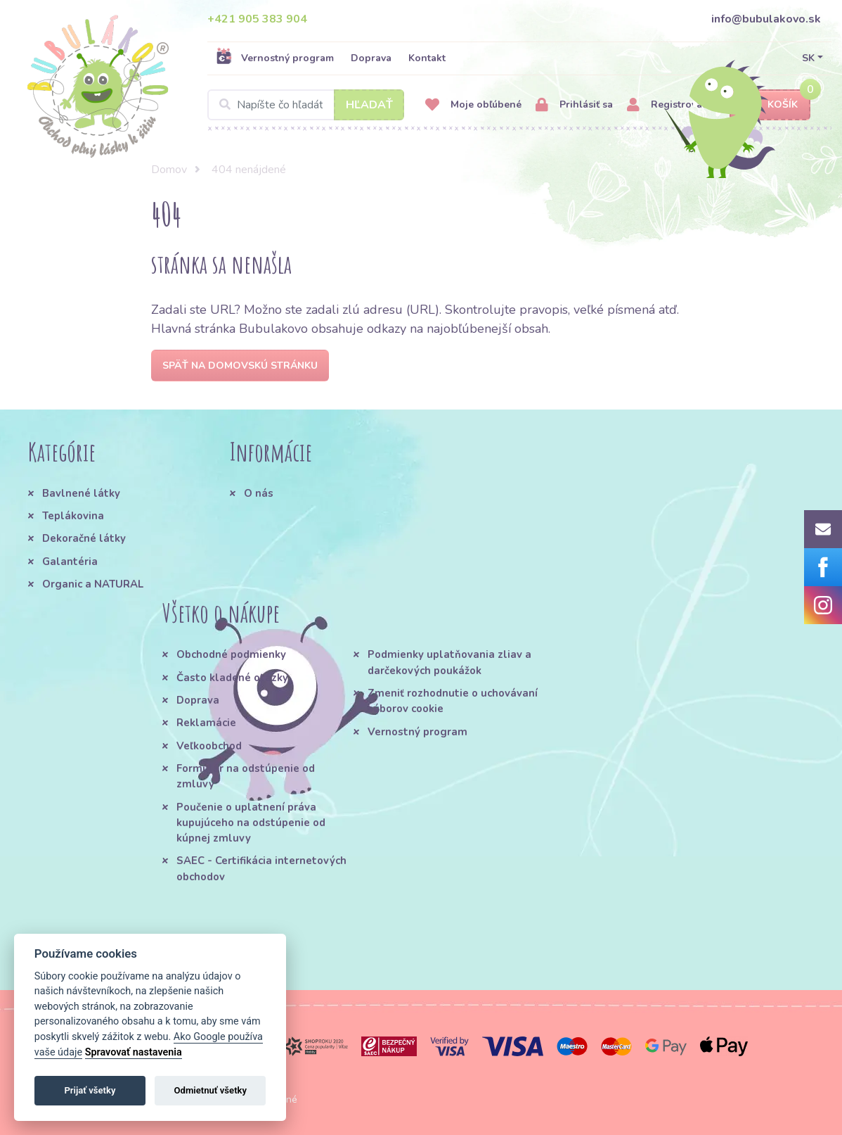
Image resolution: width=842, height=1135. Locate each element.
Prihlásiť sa (574, 105)
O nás (258, 493)
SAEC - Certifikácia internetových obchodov (261, 868)
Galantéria (70, 561)
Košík (770, 105)
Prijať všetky (89, 1090)
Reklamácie (206, 723)
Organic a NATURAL (92, 584)
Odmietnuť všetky (210, 1090)
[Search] (305, 104)
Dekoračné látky (84, 538)
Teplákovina (73, 516)
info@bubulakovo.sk (766, 19)
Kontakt (427, 58)
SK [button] (808, 58)
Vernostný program (275, 58)
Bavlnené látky (81, 493)
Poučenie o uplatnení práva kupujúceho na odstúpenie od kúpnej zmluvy (250, 823)
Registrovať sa (673, 105)
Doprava (371, 58)
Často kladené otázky (232, 678)
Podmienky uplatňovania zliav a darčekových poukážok (449, 662)
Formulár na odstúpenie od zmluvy (245, 776)
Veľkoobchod (209, 746)
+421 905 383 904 (257, 19)
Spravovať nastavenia (133, 1052)
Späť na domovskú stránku (240, 365)
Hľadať (369, 105)
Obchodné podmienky (231, 654)
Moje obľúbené (473, 105)
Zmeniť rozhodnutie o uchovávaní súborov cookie (453, 701)
